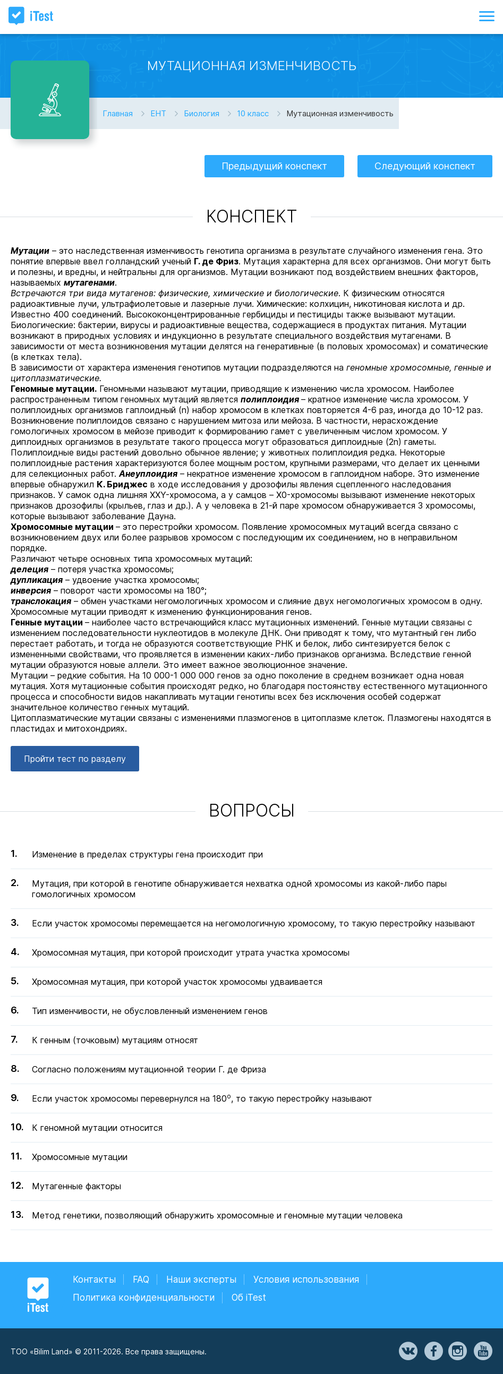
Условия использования (306, 1279)
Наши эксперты (201, 1279)
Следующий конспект (424, 165)
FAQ (141, 1279)
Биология (201, 113)
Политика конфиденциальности (144, 1297)
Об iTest (249, 1297)
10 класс (253, 113)
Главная (118, 113)
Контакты (94, 1279)
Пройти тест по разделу (75, 758)
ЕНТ (158, 113)
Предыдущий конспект (274, 165)
